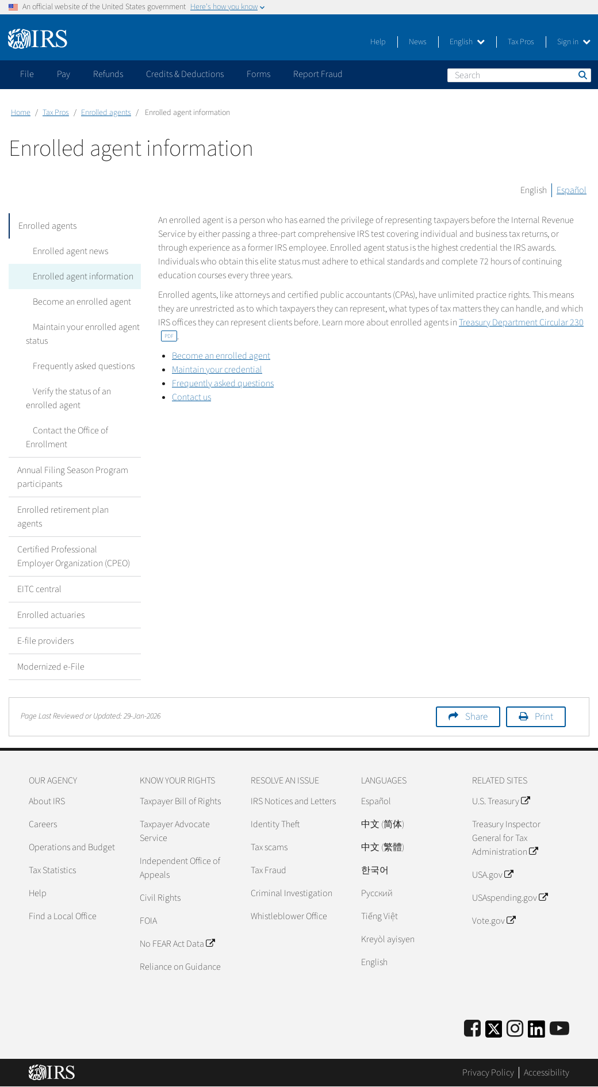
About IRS (47, 801)
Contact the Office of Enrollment (63, 437)
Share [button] (476, 717)
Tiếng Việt (379, 916)
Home (20, 112)
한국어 (375, 870)
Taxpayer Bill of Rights (180, 801)
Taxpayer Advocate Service (175, 831)
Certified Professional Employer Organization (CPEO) (73, 556)
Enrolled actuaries (51, 615)
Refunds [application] (108, 74)
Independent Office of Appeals (180, 868)
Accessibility (546, 1072)
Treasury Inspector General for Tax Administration (506, 838)
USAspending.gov (509, 898)
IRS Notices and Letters (293, 801)
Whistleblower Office (289, 916)
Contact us (191, 397)
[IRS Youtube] (559, 1029)
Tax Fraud (268, 870)
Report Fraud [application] (318, 74)
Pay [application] (63, 74)
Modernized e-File (51, 666)
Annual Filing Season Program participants (72, 477)
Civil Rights (160, 898)
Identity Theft (275, 824)
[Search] (519, 75)
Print (544, 717)
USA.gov (492, 875)
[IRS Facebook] (472, 1029)
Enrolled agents (106, 112)
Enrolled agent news (63, 251)
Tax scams (269, 847)
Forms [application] (258, 74)
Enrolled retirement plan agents (63, 517)
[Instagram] (515, 1029)
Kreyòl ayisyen (388, 939)
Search (582, 74)
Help (378, 42)
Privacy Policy (488, 1072)
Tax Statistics (52, 870)
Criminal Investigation (291, 893)
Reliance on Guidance (180, 967)
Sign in (574, 42)
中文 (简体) (382, 824)
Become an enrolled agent (75, 301)
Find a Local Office (63, 916)
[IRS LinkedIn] (536, 1033)
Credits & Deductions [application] (185, 74)
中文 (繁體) (382, 847)
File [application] (27, 74)
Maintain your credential (217, 369)
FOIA (148, 921)
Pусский (377, 893)
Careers (43, 824)
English (467, 42)
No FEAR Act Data (177, 944)
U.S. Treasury (501, 801)
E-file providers (45, 641)
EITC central (39, 589)
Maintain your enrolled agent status (79, 334)
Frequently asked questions (77, 366)
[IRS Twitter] (494, 1033)
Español (571, 190)
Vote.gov (493, 921)
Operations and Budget (72, 847)
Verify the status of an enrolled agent (81, 398)
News (418, 42)
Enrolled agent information (76, 276)
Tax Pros (521, 42)
